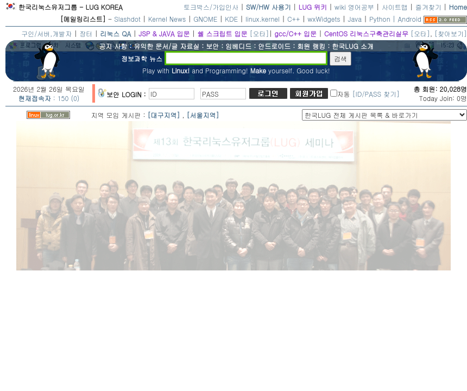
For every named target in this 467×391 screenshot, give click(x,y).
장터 (85, 33)
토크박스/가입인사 (211, 6)
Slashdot (127, 18)
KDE (231, 18)
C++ (293, 18)
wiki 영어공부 (354, 6)
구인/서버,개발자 (46, 33)
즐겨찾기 (428, 6)
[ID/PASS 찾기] (376, 93)
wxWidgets (324, 18)
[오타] (259, 33)
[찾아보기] (450, 33)
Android (409, 18)
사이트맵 (395, 6)
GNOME (205, 18)
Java (355, 18)
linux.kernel (262, 18)
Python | (383, 18)
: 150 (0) (49, 98)
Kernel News (167, 18)
